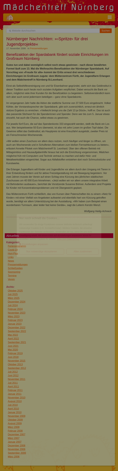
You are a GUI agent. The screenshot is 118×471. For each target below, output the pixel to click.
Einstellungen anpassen (33, 244)
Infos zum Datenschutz (68, 239)
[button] (59, 244)
